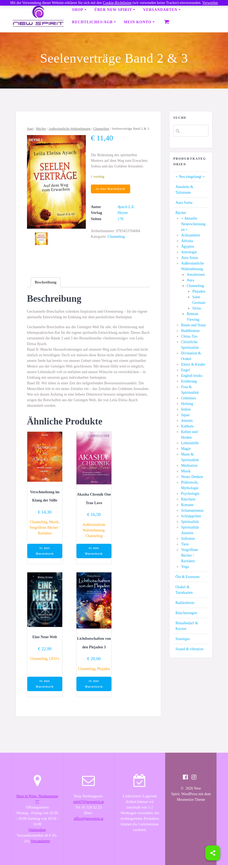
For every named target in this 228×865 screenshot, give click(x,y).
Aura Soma (183, 203)
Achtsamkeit (190, 235)
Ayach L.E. (126, 207)
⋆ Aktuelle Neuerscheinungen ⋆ (193, 224)
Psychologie (190, 494)
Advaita (187, 241)
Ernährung (189, 381)
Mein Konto (137, 22)
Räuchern (188, 499)
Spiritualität (190, 522)
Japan (185, 415)
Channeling (101, 129)
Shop (77, 10)
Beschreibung (45, 282)
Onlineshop (37, 830)
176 (121, 219)
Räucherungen (186, 613)
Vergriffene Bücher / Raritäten (189, 555)
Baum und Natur (193, 325)
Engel (185, 370)
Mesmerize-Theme (191, 800)
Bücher (41, 129)
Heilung (187, 404)
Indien (186, 409)
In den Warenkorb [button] (45, 551)
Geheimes (188, 398)
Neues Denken (192, 477)
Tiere (185, 544)
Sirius (196, 308)
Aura (190, 280)
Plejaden (103, 669)
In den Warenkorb (110, 189)
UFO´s (54, 659)
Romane (187, 505)
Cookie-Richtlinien (117, 3)
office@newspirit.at (88, 819)
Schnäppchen (191, 516)
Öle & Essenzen (187, 577)
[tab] (45, 282)
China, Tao (189, 336)
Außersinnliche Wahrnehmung (70, 129)
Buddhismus (190, 331)
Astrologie (189, 252)
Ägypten (187, 246)
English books (191, 376)
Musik (54, 522)
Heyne (123, 212)
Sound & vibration (189, 649)
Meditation (189, 466)
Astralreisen (196, 275)
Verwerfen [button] (210, 3)
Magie (186, 449)
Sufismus (188, 539)
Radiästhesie (184, 603)
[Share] (212, 852)
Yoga (185, 567)
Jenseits (187, 421)
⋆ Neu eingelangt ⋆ (190, 177)
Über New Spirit (113, 10)
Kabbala (187, 426)
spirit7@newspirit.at (88, 802)
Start (30, 129)
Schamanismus (192, 510)
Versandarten (160, 10)
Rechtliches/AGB (92, 22)
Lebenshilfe (190, 443)
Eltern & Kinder (193, 364)
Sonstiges (182, 639)
